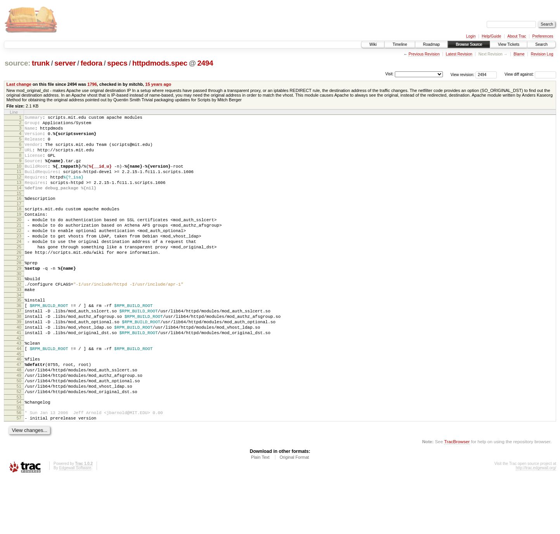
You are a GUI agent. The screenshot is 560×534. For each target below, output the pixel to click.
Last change (19, 84)
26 (19, 279)
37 (19, 347)
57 (19, 472)
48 (19, 416)
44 (19, 391)
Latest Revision (459, 54)
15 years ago (158, 84)
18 (19, 226)
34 (19, 328)
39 (19, 360)
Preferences (542, 36)
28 (19, 290)
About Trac (516, 36)
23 (19, 259)
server (65, 63)
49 (19, 423)
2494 (205, 63)
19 (19, 233)
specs (117, 63)
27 (19, 285)
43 (19, 385)
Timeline (399, 44)
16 (19, 214)
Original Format (294, 513)
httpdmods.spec (159, 63)
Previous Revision (423, 54)
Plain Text (260, 513)
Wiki (373, 44)
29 (19, 297)
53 (19, 449)
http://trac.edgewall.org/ (536, 524)
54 (19, 454)
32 (19, 315)
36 (19, 340)
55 (19, 461)
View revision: (463, 74)
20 (19, 239)
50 (19, 429)
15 (19, 209)
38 (19, 353)
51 (19, 436)
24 (19, 266)
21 (19, 246)
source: (17, 63)
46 (19, 403)
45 (19, 398)
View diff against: (530, 74)
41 (19, 373)
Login (470, 36)
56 (19, 466)
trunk (41, 63)
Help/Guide (491, 36)
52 (19, 442)
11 (19, 183)
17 (19, 221)
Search (541, 44)
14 (19, 203)
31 (19, 309)
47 (19, 409)
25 (19, 272)
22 (19, 252)
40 (19, 366)
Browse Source (469, 44)
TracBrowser (457, 497)
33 (19, 322)
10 (19, 176)
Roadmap (431, 44)
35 (19, 333)
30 (19, 304)
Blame (518, 54)
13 (19, 196)
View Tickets (508, 44)
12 (19, 189)
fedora (91, 63)
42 (19, 380)
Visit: (389, 74)
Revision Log (542, 54)
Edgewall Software (75, 524)
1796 (92, 84)
